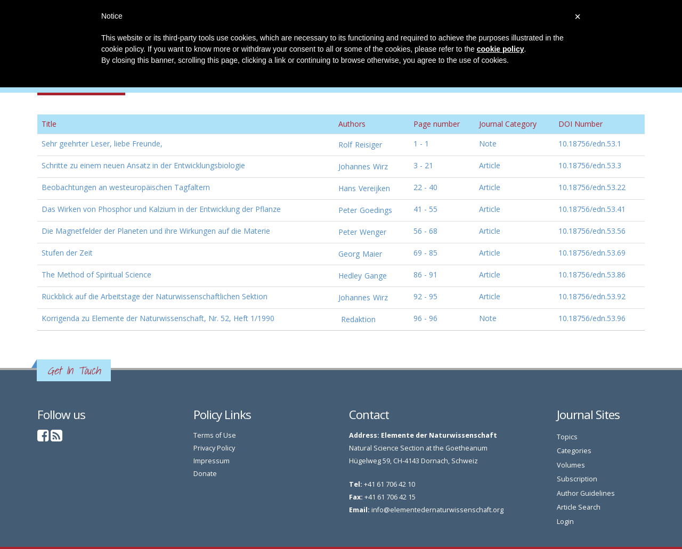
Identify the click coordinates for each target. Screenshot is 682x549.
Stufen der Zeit (67, 253)
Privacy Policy (214, 448)
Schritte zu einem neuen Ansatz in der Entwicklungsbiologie (143, 165)
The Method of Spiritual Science (96, 274)
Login (565, 521)
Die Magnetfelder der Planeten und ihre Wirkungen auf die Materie (156, 231)
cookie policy (500, 49)
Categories (574, 450)
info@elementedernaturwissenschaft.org (437, 509)
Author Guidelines (586, 493)
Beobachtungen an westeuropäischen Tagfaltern (126, 187)
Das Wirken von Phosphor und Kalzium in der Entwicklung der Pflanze (161, 209)
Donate (205, 473)
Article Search (578, 507)
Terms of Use (214, 435)
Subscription (577, 479)
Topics (567, 436)
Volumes (571, 465)
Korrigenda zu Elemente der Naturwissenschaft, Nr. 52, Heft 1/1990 (158, 318)
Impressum (211, 460)
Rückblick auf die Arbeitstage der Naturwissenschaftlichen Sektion (154, 296)
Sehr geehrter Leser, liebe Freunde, (102, 143)
